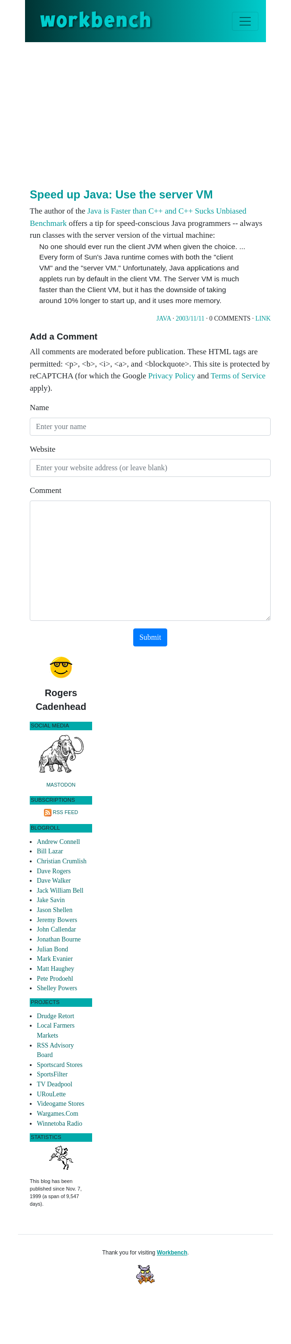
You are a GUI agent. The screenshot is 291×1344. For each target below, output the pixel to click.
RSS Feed (65, 812)
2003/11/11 (190, 318)
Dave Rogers (53, 871)
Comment (45, 490)
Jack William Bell (60, 890)
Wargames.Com (57, 1113)
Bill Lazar (50, 851)
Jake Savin (51, 900)
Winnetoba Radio (59, 1123)
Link (263, 318)
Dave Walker (54, 880)
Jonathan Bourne (59, 939)
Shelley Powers (57, 988)
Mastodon (61, 785)
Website (42, 449)
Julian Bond (52, 949)
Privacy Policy (172, 375)
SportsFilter (52, 1074)
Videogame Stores (60, 1103)
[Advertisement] (160, 113)
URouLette (51, 1094)
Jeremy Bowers (57, 919)
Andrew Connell (58, 841)
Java (163, 318)
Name (39, 407)
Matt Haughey (55, 968)
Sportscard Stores (60, 1064)
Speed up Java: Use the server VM (121, 194)
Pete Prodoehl (55, 978)
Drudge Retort (55, 1016)
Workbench (172, 1252)
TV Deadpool (54, 1084)
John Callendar (56, 929)
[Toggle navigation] (245, 21)
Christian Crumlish (61, 861)
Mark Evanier (55, 958)
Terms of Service (238, 375)
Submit (150, 637)
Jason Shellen (54, 910)
